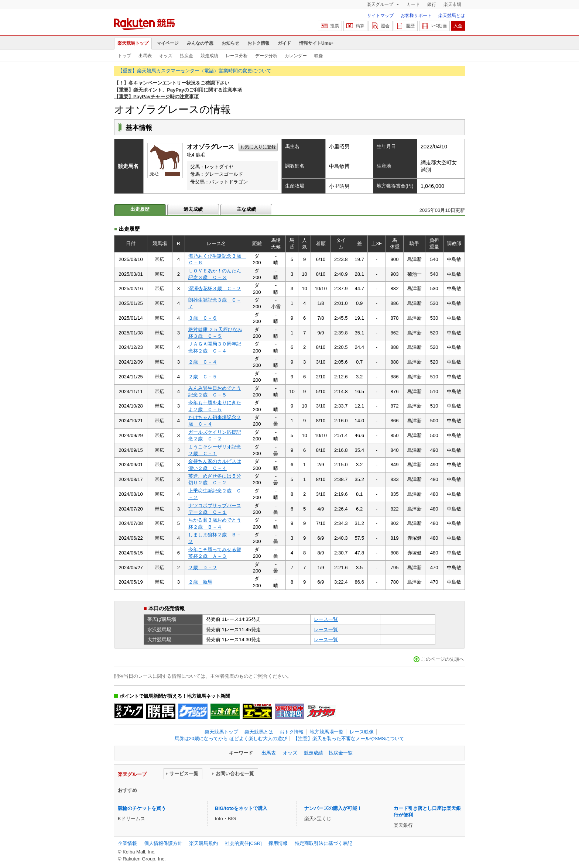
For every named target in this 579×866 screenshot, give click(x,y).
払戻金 (186, 55)
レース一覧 (326, 619)
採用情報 (278, 843)
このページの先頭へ (442, 659)
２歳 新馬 (200, 582)
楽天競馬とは (451, 15)
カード (413, 4)
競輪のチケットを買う (142, 808)
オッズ (165, 55)
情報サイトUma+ (316, 43)
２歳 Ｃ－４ (202, 362)
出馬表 (145, 55)
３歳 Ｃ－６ (202, 318)
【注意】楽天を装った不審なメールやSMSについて (348, 738)
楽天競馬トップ (132, 43)
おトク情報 (258, 43)
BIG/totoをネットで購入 (241, 808)
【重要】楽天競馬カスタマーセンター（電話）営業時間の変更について (194, 70)
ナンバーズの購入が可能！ (333, 808)
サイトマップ (380, 15)
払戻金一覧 (341, 753)
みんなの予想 (200, 43)
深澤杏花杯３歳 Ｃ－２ (214, 288)
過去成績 (193, 209)
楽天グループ (380, 4)
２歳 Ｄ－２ (202, 567)
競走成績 (209, 55)
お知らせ (230, 43)
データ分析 (266, 55)
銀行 (431, 4)
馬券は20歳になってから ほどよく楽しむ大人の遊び (231, 738)
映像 (318, 55)
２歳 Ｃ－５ (202, 376)
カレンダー (296, 55)
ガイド (284, 43)
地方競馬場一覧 (326, 732)
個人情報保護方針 (163, 843)
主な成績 (246, 209)
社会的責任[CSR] (243, 843)
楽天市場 (452, 4)
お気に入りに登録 (258, 147)
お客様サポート (416, 15)
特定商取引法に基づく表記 (323, 843)
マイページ (168, 43)
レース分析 (237, 55)
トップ (124, 55)
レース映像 (362, 732)
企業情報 (127, 843)
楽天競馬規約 (203, 843)
